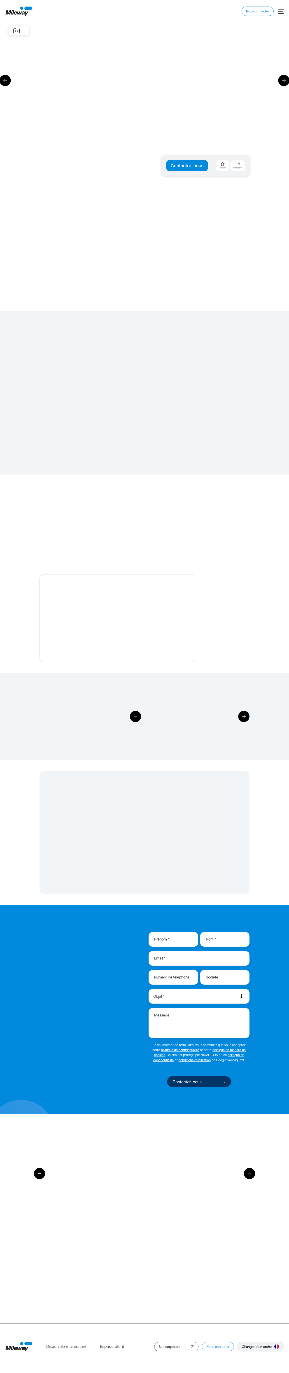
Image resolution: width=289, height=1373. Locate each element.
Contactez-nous (187, 165)
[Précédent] (135, 716)
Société (212, 977)
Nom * (211, 939)
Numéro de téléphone (171, 977)
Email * (159, 958)
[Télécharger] (189, 717)
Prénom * (161, 939)
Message (161, 1015)
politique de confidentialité (180, 1050)
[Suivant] (243, 716)
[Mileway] (18, 11)
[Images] (16, 30)
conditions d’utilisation (195, 1060)
